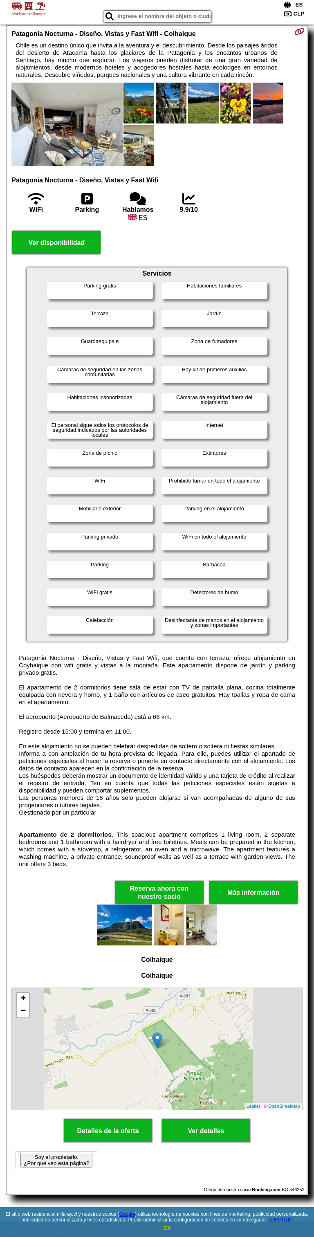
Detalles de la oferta (108, 1130)
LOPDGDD (281, 1220)
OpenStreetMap (284, 1106)
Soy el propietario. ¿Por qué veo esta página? (56, 1160)
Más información (253, 892)
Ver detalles (206, 1130)
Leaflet (253, 1106)
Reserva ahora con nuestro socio (159, 892)
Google (127, 1214)
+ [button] (23, 999)
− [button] (23, 1011)
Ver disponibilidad (56, 242)
